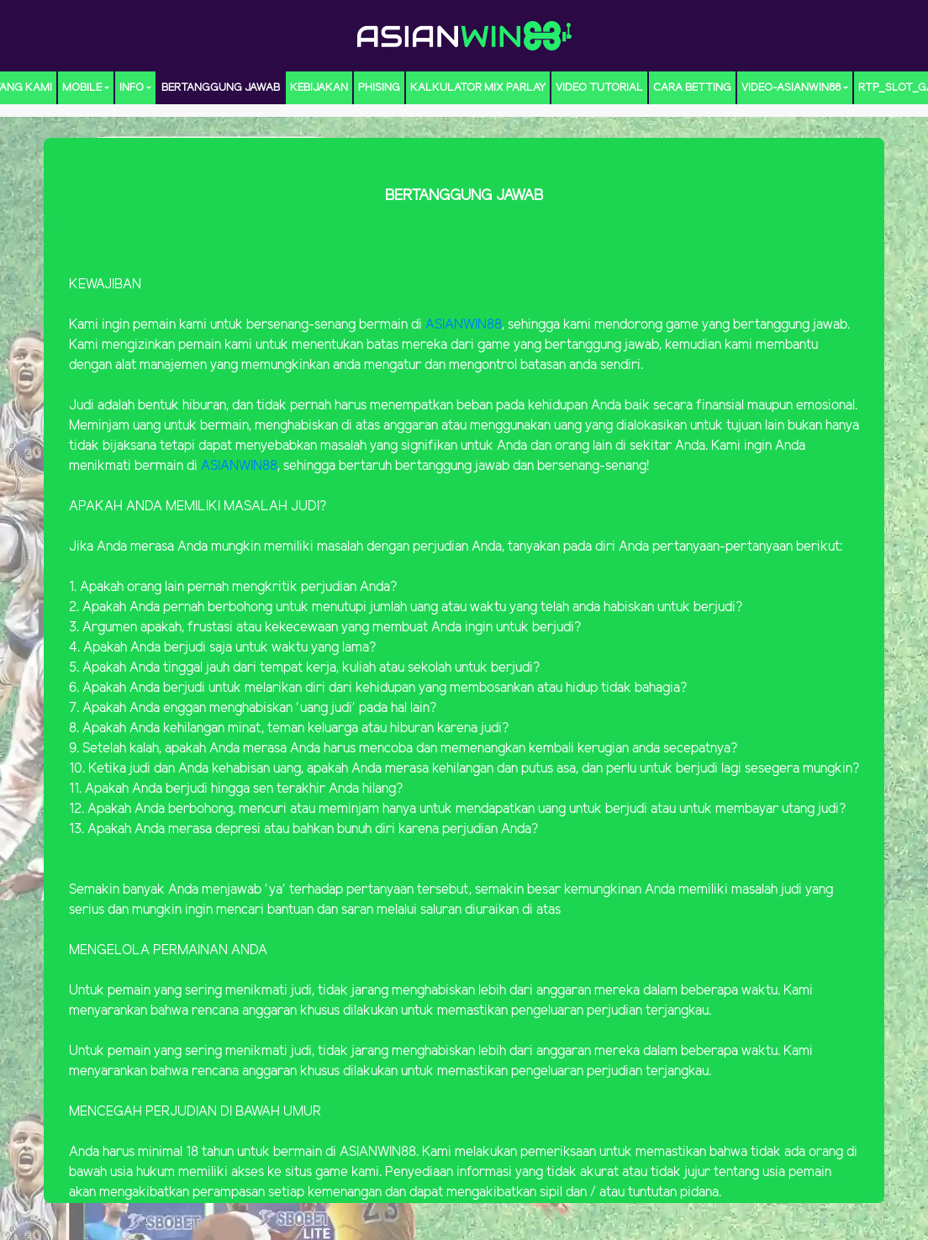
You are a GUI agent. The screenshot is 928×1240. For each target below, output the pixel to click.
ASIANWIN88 (463, 325)
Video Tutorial (599, 88)
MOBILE (82, 88)
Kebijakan (319, 88)
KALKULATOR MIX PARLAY (478, 88)
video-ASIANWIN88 (791, 88)
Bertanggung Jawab (220, 88)
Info (131, 88)
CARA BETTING (692, 88)
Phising (379, 88)
